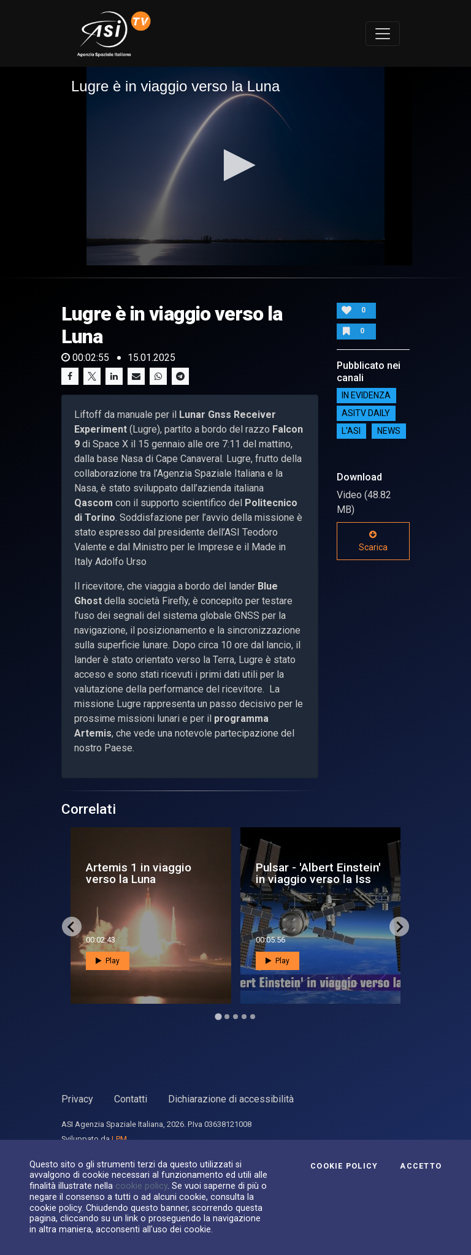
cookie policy (141, 1186)
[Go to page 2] (226, 1016)
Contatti (130, 1099)
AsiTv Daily (366, 414)
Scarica (373, 541)
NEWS (388, 431)
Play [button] (108, 961)
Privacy (77, 1099)
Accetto (421, 1166)
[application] (235, 166)
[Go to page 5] (252, 1016)
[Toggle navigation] (383, 33)
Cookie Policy (344, 1166)
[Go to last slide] (72, 926)
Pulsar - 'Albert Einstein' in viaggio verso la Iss (318, 873)
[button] (235, 165)
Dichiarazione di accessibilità (231, 1099)
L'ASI (351, 431)
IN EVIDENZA (366, 396)
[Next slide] (399, 926)
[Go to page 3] (235, 1016)
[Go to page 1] (218, 1017)
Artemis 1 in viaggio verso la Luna (138, 873)
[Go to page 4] (244, 1016)
